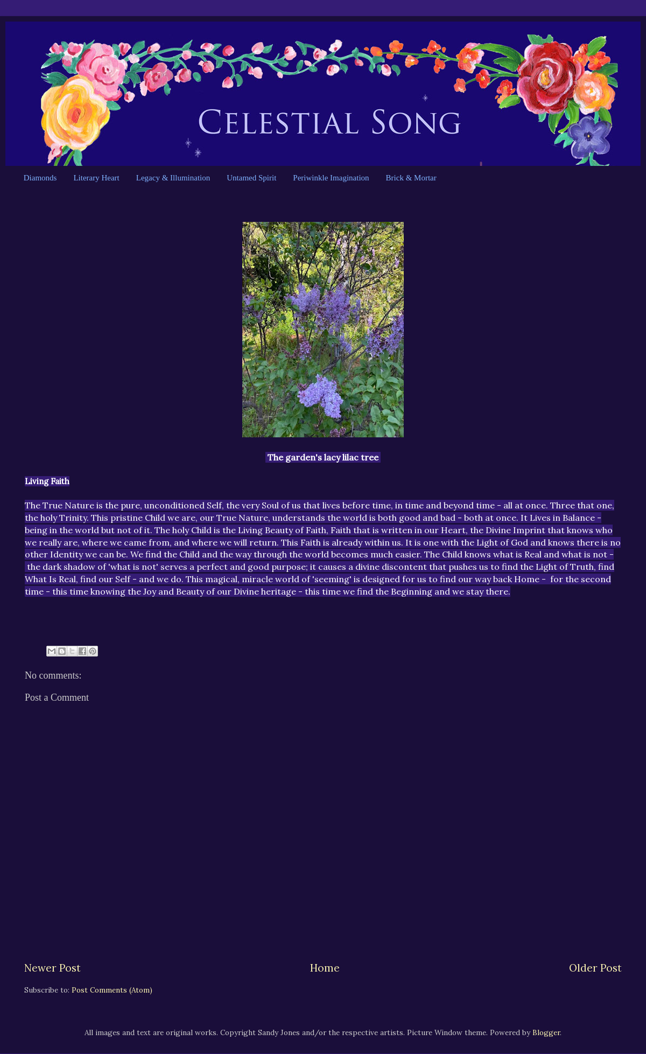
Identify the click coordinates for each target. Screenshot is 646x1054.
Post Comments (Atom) (112, 990)
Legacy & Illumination (173, 177)
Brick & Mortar (411, 177)
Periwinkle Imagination (331, 177)
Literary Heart (96, 177)
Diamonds (40, 177)
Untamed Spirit (251, 177)
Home (325, 967)
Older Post (595, 967)
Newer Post (52, 967)
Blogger (546, 1032)
